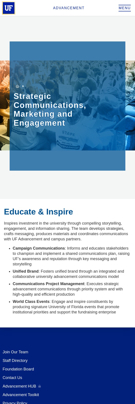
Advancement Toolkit (21, 395)
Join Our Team (15, 352)
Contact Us (12, 377)
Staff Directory (15, 360)
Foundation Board (18, 369)
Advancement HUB (19, 386)
